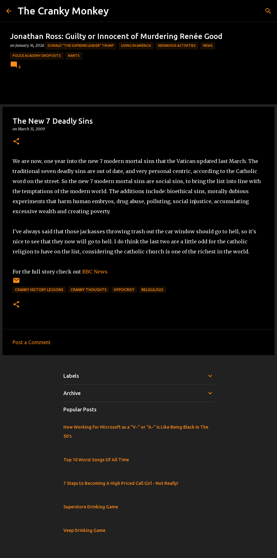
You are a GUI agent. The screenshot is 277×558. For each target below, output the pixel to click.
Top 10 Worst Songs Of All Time (96, 459)
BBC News (95, 271)
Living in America (136, 45)
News (208, 45)
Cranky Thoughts (89, 290)
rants (74, 55)
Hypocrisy (124, 290)
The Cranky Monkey (63, 10)
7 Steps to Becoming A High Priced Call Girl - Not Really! (120, 483)
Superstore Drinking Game (90, 506)
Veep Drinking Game (84, 530)
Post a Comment (32, 342)
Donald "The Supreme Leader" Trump (81, 45)
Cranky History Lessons (39, 290)
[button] (16, 142)
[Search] (268, 11)
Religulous (152, 290)
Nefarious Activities (177, 45)
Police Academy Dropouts (37, 55)
